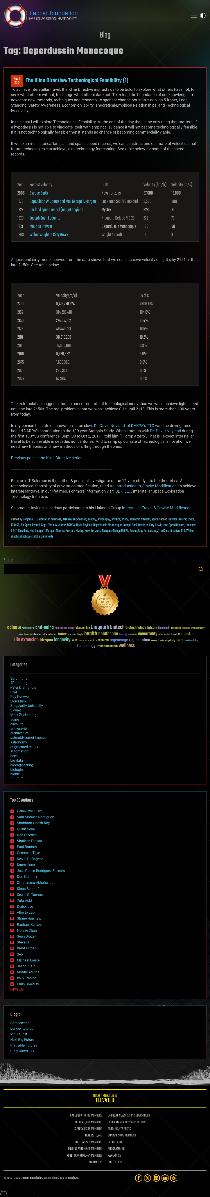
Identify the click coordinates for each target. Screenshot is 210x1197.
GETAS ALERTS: (116, 1122)
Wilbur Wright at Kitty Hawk (49, 235)
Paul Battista (27, 847)
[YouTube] (165, 1178)
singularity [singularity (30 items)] (170, 640)
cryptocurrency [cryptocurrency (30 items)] (198, 628)
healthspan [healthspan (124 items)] (108, 634)
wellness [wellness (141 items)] (127, 646)
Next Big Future (22, 1040)
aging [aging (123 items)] (12, 627)
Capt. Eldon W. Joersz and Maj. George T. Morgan (63, 201)
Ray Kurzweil (20, 697)
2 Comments (46, 537)
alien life (16, 724)
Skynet (15, 710)
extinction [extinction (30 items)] (52, 634)
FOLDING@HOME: (78, 1149)
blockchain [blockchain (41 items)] (164, 628)
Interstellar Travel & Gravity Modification (157, 508)
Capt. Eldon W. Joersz (53, 525)
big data (16, 760)
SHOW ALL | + (17, 990)
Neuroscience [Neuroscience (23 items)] (84, 641)
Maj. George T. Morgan (42, 531)
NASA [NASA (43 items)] (74, 640)
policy (125, 519)
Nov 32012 (17, 81)
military (92, 519)
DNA (13, 692)
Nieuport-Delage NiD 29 (115, 531)
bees (14, 756)
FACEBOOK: (76, 1115)
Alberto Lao (26, 912)
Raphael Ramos (29, 924)
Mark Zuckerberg (23, 715)
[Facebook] (138, 1178)
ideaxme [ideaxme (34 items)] (132, 634)
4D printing (18, 683)
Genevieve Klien (29, 811)
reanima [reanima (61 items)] (103, 640)
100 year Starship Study (181, 519)
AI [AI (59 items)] (19, 628)
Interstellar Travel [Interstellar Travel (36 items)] (167, 634)
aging (14, 719)
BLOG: (111, 1129)
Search (201, 569)
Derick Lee (25, 906)
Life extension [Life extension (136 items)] (26, 640)
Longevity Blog (21, 1028)
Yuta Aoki (24, 901)
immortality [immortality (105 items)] (147, 633)
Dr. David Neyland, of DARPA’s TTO (124, 425)
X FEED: (78, 1129)
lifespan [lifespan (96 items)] (46, 640)
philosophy (103, 519)
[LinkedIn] (156, 1178)
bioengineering (21, 765)
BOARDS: (113, 1135)
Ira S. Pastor (26, 978)
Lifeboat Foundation (31, 1178)
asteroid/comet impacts (28, 738)
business (56, 519)
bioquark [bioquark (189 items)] (100, 627)
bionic (15, 774)
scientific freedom (140, 519)
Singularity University (26, 706)
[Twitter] (147, 1178)
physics (115, 519)
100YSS (15, 525)
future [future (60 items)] (62, 634)
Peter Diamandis (23, 687)
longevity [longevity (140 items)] (62, 640)
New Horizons (93, 531)
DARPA (71, 525)
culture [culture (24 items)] (20, 634)
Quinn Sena (26, 829)
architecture (19, 733)
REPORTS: (113, 1142)
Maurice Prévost (41, 226)
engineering (79, 519)
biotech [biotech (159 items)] (117, 627)
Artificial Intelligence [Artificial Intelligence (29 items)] (64, 628)
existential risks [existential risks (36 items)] (38, 634)
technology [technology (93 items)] (86, 646)
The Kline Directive (168, 531)
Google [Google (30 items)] (80, 634)
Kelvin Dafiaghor (30, 859)
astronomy (18, 742)
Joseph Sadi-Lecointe (45, 218)
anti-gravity (19, 728)
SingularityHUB (22, 1051)
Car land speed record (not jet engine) (56, 210)
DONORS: (90, 1135)
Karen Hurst (26, 865)
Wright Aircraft (28, 537)
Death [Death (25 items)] (26, 634)
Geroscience (19, 1023)
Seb (20, 954)
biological (17, 770)
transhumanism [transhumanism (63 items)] (107, 646)
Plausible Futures (23, 1045)
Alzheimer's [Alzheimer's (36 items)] (28, 628)
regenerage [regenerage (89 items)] (119, 640)
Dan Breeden (27, 835)
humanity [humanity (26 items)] (123, 634)
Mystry (79, 531)
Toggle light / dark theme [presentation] (203, 15)
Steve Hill (24, 942)
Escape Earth (39, 193)
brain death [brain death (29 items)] (176, 628)
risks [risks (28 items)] (162, 640)
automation (19, 751)
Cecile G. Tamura (30, 895)
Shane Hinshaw (29, 918)
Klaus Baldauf (28, 889)
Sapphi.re (73, 1178)
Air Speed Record (30, 525)
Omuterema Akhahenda (35, 883)
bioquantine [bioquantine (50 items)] (82, 628)
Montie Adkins (28, 972)
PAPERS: (112, 1156)
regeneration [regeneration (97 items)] (139, 640)
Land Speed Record (173, 525)
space (155, 519)
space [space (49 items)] (179, 640)
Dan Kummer (27, 877)
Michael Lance (28, 960)
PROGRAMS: (114, 1149)
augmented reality (24, 747)
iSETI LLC (123, 491)
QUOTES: (112, 1162)
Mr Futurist (18, 1034)
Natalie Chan (27, 930)
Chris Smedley (28, 984)
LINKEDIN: (78, 1122)
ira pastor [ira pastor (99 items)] (186, 633)
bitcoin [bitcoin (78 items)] (152, 627)
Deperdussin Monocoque (107, 525)
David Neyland (84, 525)
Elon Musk (18, 701)
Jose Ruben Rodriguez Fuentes (41, 871)
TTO (183, 531)
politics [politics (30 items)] (93, 640)
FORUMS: (94, 1162)
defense (67, 519)
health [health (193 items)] (90, 634)
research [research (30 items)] (155, 640)
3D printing (18, 678)
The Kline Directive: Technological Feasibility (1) (77, 80)
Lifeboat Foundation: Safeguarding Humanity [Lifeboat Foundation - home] (94, 16)
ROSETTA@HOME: (76, 1156)
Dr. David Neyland (165, 431)
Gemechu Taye (28, 853)
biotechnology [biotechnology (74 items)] (136, 627)
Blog (105, 35)
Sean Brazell (26, 936)
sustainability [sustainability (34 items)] (191, 640)
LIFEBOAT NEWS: (117, 1115)
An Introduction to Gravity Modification (143, 486)
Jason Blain (26, 966)
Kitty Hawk (155, 525)
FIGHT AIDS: (81, 1142)
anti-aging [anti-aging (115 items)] (44, 627)
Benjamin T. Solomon (35, 519)
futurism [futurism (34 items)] (72, 634)
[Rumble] (173, 1178)
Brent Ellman (27, 948)
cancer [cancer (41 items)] (186, 628)
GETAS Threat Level (105, 1099)
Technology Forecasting (143, 531)
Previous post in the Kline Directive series (46, 458)
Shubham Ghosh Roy (33, 823)
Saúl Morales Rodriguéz (35, 817)
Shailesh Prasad (29, 841)
